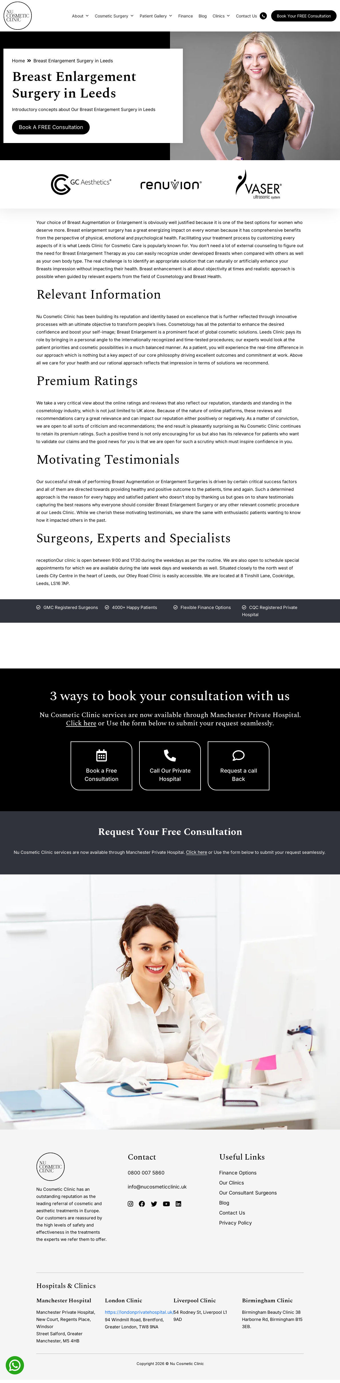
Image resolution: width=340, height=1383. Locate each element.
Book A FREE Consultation (55, 127)
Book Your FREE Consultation (304, 15)
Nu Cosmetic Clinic (187, 1366)
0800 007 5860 (146, 1176)
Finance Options (238, 1176)
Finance (185, 15)
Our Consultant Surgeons (248, 1196)
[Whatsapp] (15, 1365)
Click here (81, 724)
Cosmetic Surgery (114, 16)
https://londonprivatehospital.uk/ (138, 1315)
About (80, 16)
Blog (203, 15)
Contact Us (246, 15)
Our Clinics (231, 1186)
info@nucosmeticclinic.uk (157, 1190)
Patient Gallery (156, 16)
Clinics (221, 16)
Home (18, 61)
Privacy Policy (235, 1226)
